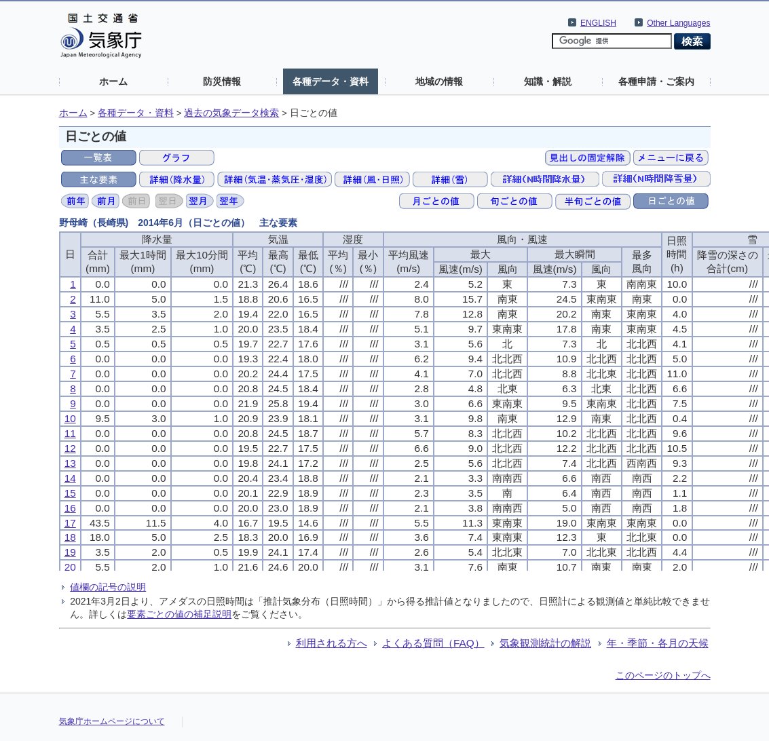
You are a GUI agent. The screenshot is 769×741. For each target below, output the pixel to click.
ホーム (113, 81)
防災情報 (222, 81)
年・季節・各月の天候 (658, 643)
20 (70, 567)
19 (70, 552)
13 (70, 463)
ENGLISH (598, 23)
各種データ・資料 (331, 81)
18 (70, 537)
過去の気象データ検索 (231, 113)
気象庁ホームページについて (112, 721)
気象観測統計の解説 (545, 643)
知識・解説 (547, 81)
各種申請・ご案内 (656, 81)
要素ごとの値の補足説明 (179, 614)
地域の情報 (439, 81)
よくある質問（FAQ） (433, 643)
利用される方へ (331, 643)
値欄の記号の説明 (108, 587)
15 (70, 493)
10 (70, 418)
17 (70, 523)
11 (70, 433)
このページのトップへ (663, 675)
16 (70, 508)
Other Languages (678, 23)
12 (70, 448)
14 (70, 478)
